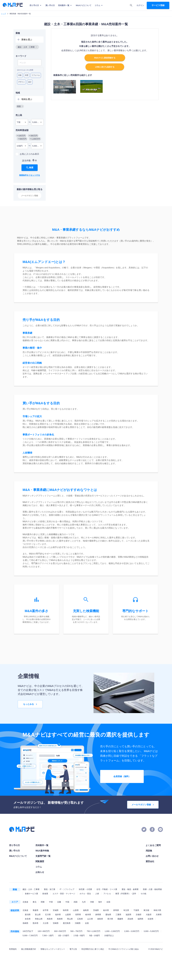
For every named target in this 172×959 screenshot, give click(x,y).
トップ (3, 14)
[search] (131, 5)
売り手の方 (36, 5)
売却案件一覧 (65, 5)
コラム (99, 5)
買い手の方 (50, 5)
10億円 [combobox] (20, 146)
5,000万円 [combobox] (36, 122)
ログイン (140, 5)
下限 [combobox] (18, 122)
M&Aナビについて (83, 5)
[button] (27, 47)
